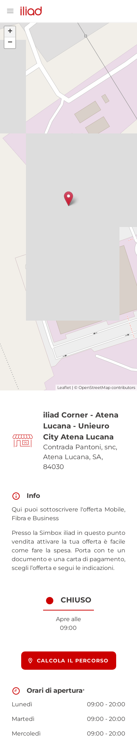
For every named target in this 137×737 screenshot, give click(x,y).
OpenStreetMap (94, 387)
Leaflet (64, 387)
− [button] (10, 42)
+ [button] (10, 31)
